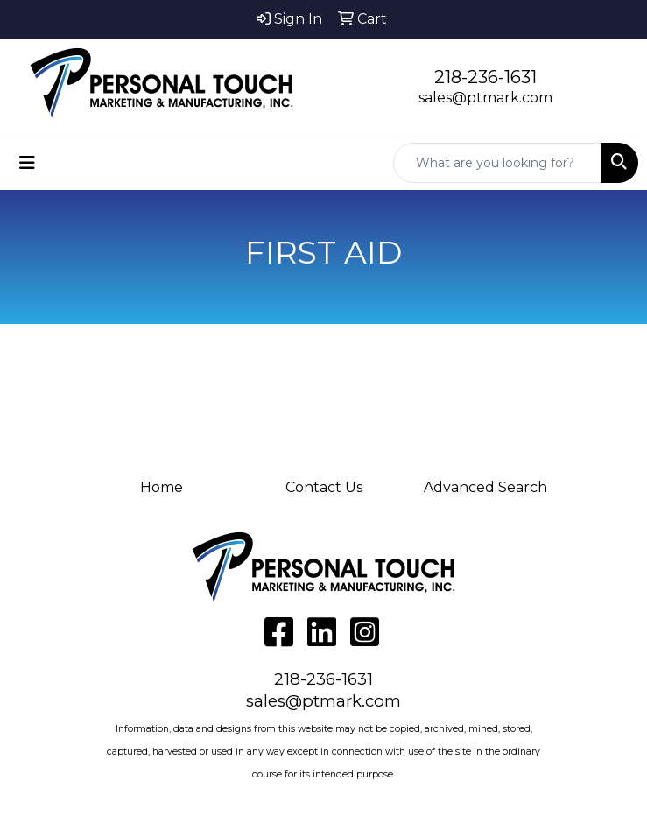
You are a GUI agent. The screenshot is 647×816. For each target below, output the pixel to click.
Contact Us (323, 487)
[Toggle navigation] (27, 163)
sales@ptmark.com (485, 97)
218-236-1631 (485, 77)
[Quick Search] (497, 163)
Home (161, 487)
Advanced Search (485, 487)
